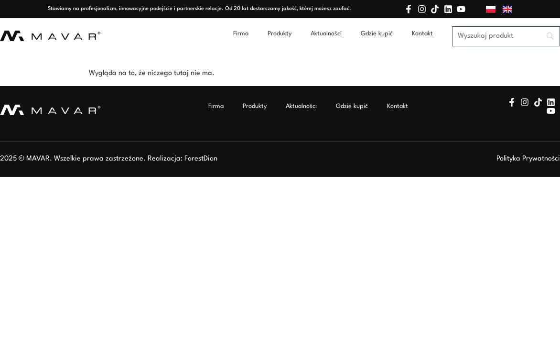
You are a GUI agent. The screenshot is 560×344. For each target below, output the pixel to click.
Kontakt (422, 34)
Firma (240, 34)
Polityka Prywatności (528, 158)
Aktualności (326, 34)
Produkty (279, 34)
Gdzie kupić (377, 34)
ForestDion (200, 158)
